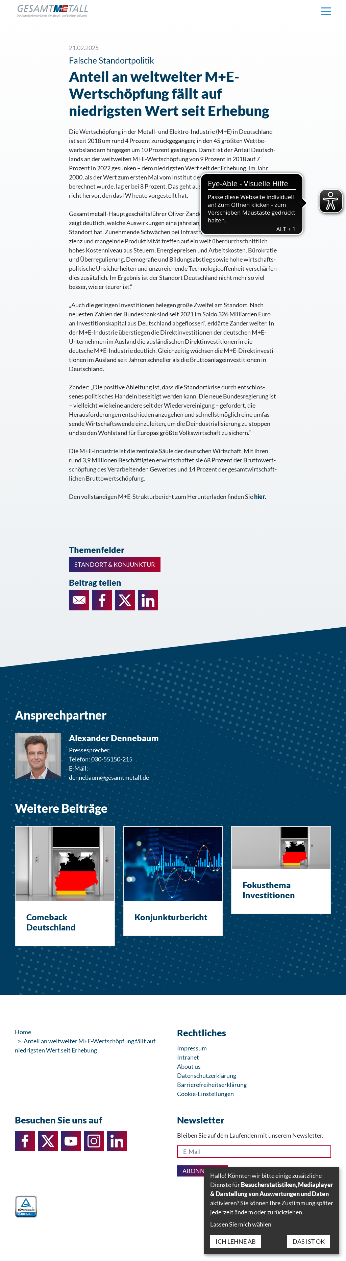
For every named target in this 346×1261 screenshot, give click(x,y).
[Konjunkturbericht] (173, 881)
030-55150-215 (111, 759)
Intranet (188, 1057)
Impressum (192, 1048)
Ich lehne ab (236, 1241)
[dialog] (271, 1210)
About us (189, 1066)
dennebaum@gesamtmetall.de (109, 777)
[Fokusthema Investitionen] (281, 870)
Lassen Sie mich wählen (240, 1224)
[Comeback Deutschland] (65, 886)
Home (23, 1032)
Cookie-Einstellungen (205, 1093)
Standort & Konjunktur (114, 564)
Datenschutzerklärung (206, 1075)
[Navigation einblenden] (326, 10)
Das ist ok (309, 1241)
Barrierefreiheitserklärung (212, 1084)
